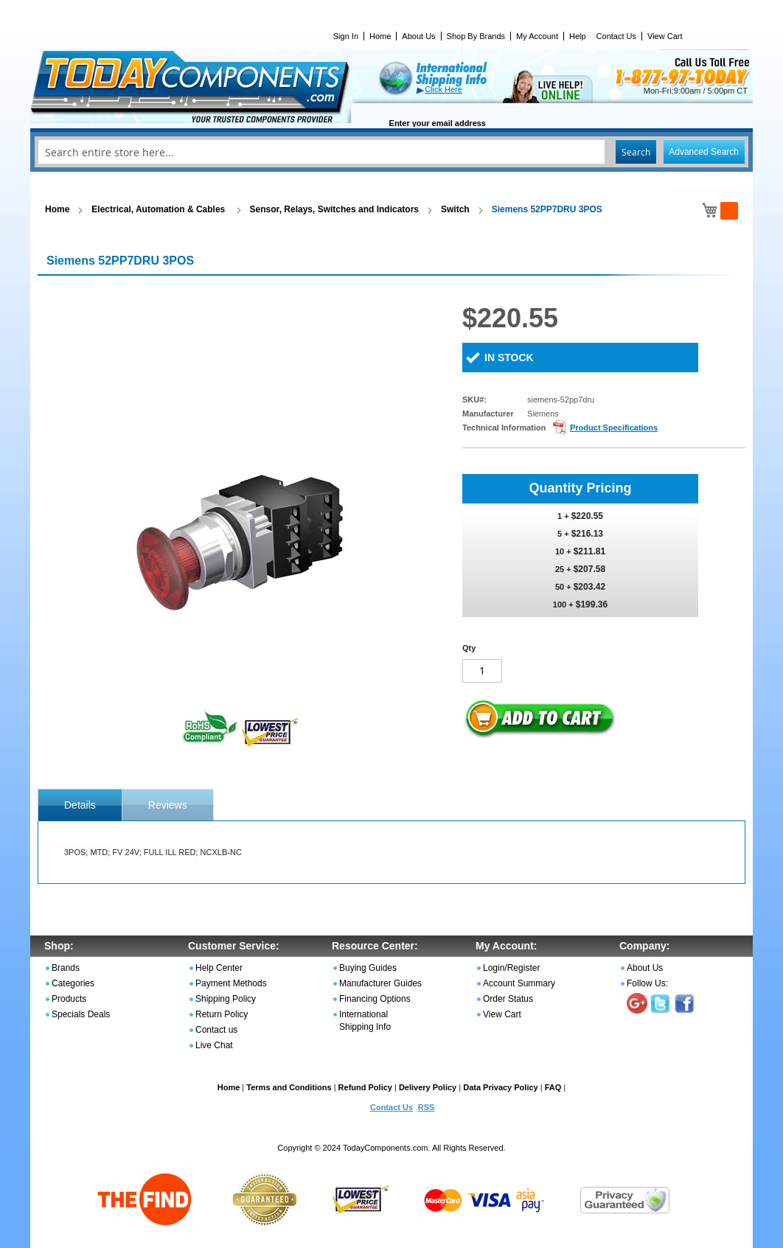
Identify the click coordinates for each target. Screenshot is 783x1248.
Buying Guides (368, 968)
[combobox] (391, 151)
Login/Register (511, 968)
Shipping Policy (225, 999)
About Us (418, 36)
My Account (537, 36)
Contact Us (616, 36)
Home (380, 36)
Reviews (167, 805)
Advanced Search (704, 152)
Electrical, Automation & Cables (159, 209)
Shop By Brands (476, 36)
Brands (66, 968)
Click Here (443, 89)
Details (80, 805)
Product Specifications (614, 427)
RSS (426, 1107)
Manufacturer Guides (380, 983)
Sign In (345, 36)
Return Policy (221, 1014)
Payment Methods (231, 983)
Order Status (508, 999)
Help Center (219, 968)
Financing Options (375, 999)
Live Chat (214, 1045)
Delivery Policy (427, 1087)
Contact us (216, 1030)
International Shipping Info (365, 1020)
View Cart (664, 36)
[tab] (80, 805)
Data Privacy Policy (500, 1087)
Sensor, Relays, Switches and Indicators (334, 209)
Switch (455, 209)
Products (69, 999)
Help (577, 36)
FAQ (553, 1087)
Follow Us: (647, 983)
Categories (73, 983)
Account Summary (519, 983)
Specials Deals (81, 1014)
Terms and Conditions (288, 1087)
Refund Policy (365, 1087)
